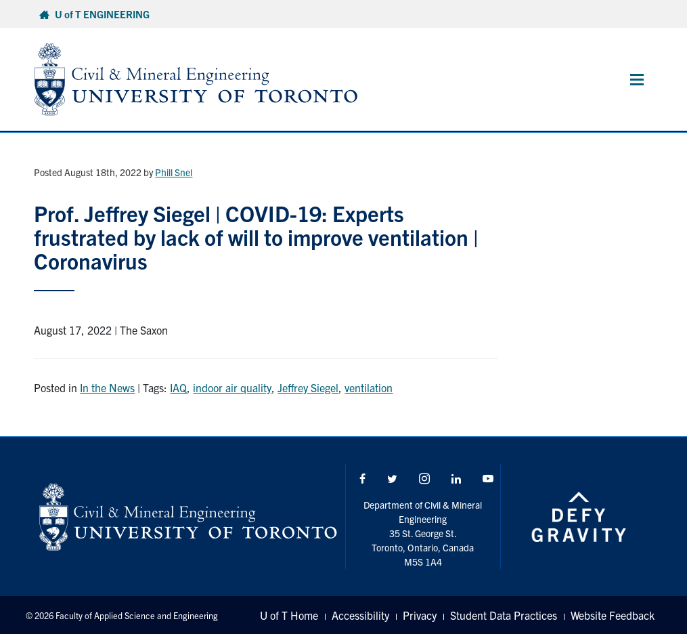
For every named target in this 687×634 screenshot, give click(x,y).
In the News (107, 387)
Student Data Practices (503, 615)
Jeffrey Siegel (308, 387)
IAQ (178, 387)
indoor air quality (232, 387)
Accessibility (360, 615)
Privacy (420, 615)
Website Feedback (613, 615)
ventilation (369, 387)
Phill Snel (173, 172)
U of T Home (289, 615)
